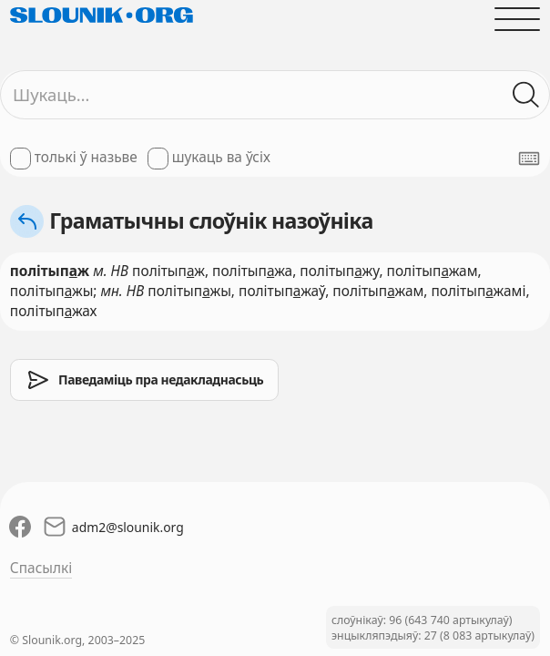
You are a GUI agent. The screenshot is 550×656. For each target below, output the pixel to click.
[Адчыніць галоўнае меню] (517, 18)
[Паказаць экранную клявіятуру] (529, 158)
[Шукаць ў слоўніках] (526, 94)
